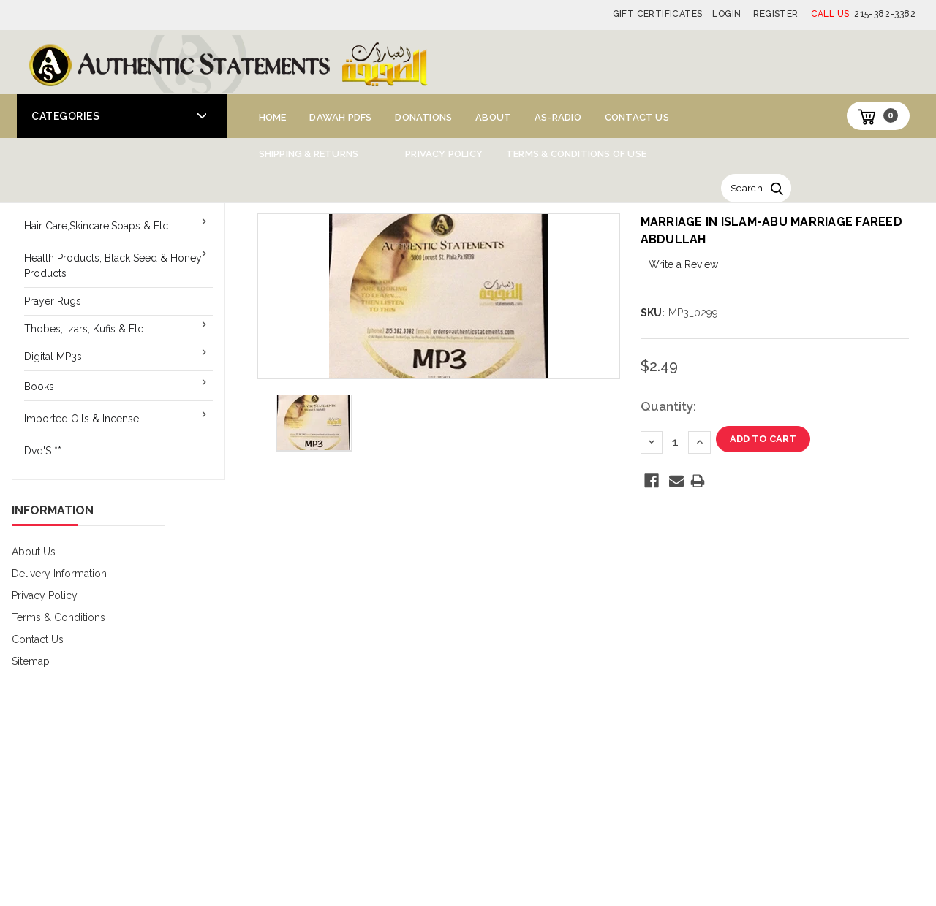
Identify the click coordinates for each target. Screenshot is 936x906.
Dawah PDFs (340, 117)
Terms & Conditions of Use (576, 153)
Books (39, 386)
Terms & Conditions (58, 617)
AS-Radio (558, 117)
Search (747, 188)
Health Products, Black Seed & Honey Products (113, 265)
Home (273, 117)
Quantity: (668, 406)
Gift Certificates (658, 14)
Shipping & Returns (309, 153)
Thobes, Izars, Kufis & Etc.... (88, 329)
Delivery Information (59, 573)
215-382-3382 (863, 14)
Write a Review (683, 264)
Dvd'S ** (42, 451)
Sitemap (31, 661)
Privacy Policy (444, 153)
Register (775, 14)
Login (726, 14)
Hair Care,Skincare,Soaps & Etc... (99, 226)
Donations (423, 117)
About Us (34, 551)
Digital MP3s (53, 356)
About (493, 117)
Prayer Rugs (52, 301)
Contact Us (637, 117)
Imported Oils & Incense (81, 419)
